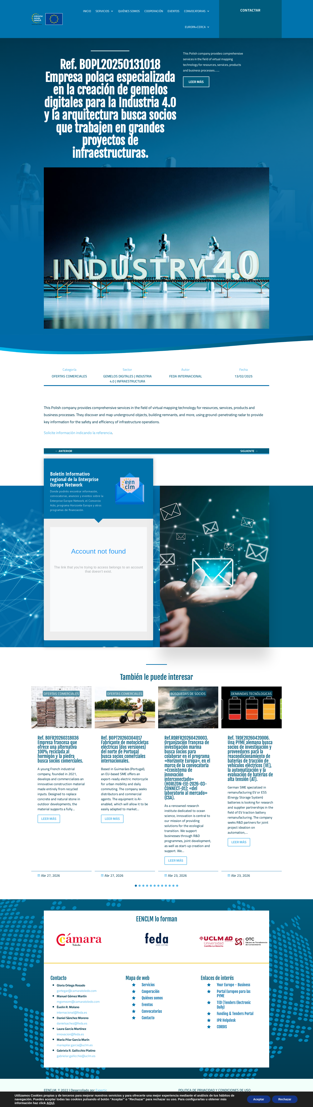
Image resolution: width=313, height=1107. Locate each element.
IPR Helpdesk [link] (226, 1024)
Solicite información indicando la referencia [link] (78, 437)
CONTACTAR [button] (250, 10)
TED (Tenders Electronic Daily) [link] (234, 1009)
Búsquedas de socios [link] (188, 698)
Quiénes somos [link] (129, 11)
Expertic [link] (101, 1094)
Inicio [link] (87, 11)
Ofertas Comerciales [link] (61, 698)
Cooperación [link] (153, 11)
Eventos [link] (173, 11)
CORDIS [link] (222, 1031)
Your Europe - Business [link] (233, 989)
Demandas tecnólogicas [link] (251, 698)
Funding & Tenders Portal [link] (235, 1018)
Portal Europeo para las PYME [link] (233, 998)
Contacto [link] (148, 1022)
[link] (63, 455)
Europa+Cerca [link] (195, 27)
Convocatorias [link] (195, 11)
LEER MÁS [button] (196, 86)
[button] (136, 890)
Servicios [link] (102, 11)
